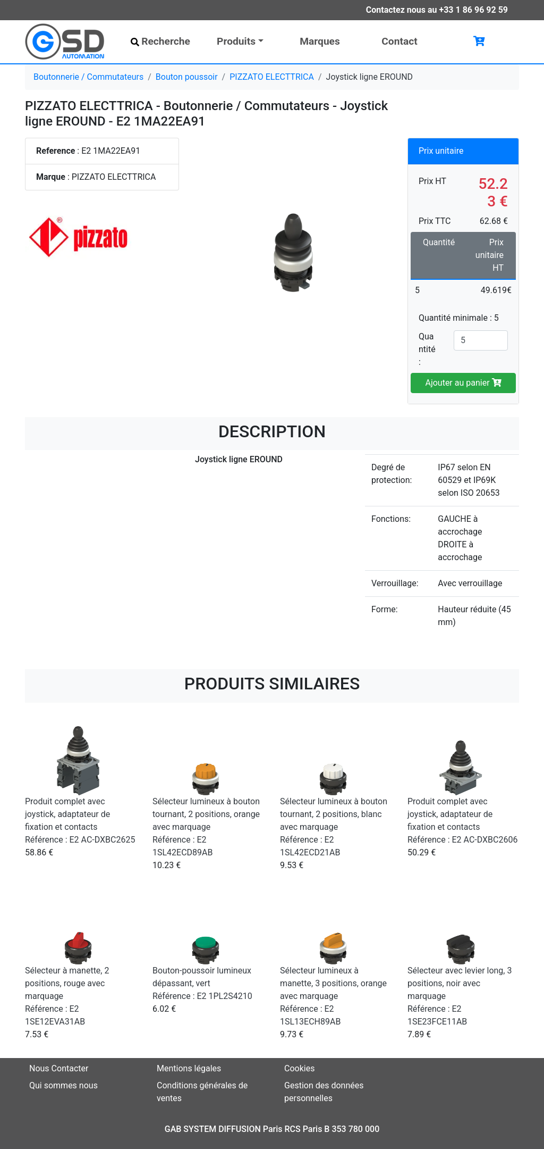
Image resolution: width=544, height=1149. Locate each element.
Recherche (160, 41)
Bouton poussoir (187, 77)
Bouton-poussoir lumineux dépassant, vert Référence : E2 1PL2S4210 (202, 983)
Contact (399, 41)
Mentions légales (189, 1068)
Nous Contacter (58, 1068)
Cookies (299, 1068)
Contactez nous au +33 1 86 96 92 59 (437, 10)
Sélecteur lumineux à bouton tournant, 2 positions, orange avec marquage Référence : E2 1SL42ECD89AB (206, 826)
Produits (236, 41)
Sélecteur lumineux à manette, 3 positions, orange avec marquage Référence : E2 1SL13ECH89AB (333, 996)
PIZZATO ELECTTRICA (272, 77)
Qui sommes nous (63, 1085)
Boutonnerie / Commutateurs (88, 77)
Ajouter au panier (463, 383)
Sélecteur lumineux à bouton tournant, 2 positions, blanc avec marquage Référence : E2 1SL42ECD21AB (333, 826)
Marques (320, 41)
